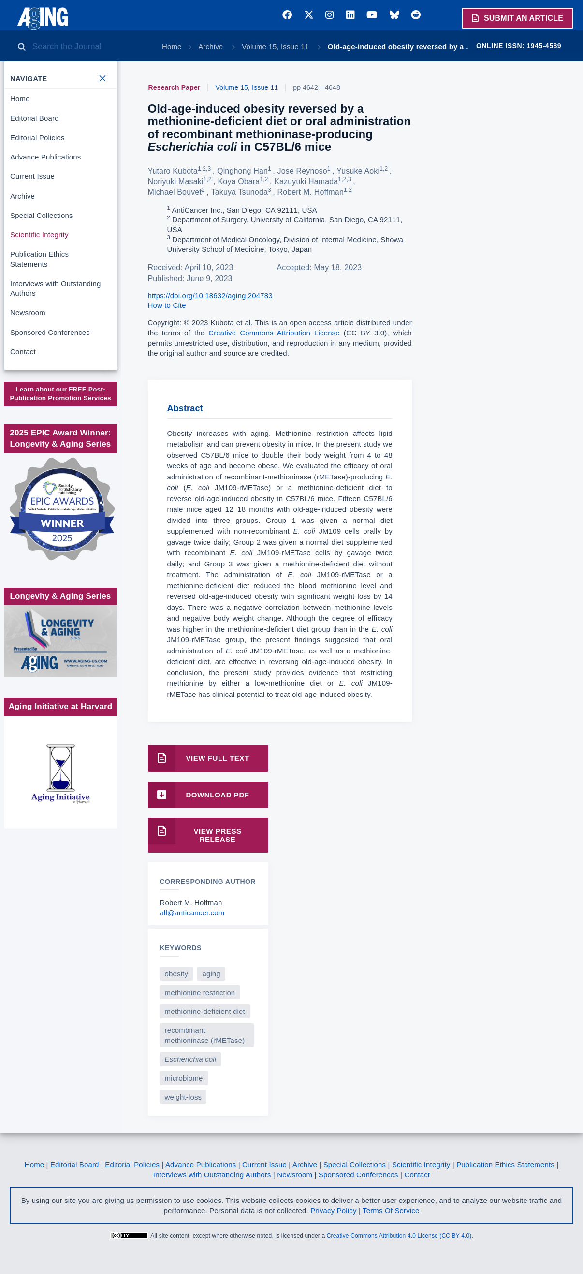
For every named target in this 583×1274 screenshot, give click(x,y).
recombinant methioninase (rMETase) (205, 1035)
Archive (211, 47)
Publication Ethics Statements (39, 259)
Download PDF (198, 795)
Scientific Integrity (39, 235)
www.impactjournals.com (59, 406)
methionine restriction (200, 992)
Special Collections (41, 215)
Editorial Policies (37, 137)
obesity (177, 974)
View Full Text (198, 758)
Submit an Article (516, 18)
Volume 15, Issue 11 (276, 47)
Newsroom (27, 312)
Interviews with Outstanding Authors (55, 288)
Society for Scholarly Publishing (60, 454)
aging (211, 974)
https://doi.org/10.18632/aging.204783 (210, 295)
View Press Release (195, 831)
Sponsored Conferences (50, 332)
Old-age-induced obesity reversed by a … (400, 47)
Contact (23, 351)
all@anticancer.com (192, 913)
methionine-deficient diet (205, 1011)
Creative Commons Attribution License (274, 333)
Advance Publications (45, 157)
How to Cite (167, 305)
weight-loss (183, 1097)
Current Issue (32, 176)
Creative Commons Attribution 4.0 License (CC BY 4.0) (399, 1235)
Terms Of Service (391, 1210)
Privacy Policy (333, 1210)
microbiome (184, 1078)
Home (172, 47)
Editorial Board (34, 118)
